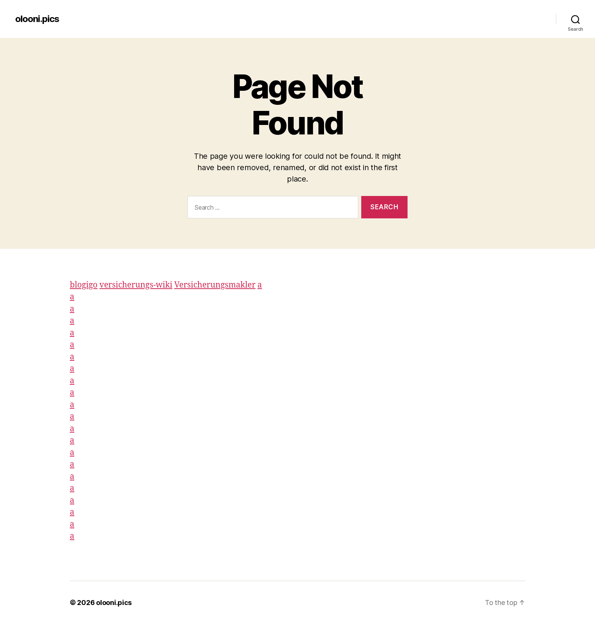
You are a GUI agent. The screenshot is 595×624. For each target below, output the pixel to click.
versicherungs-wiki (135, 285)
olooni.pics (37, 19)
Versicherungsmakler (214, 285)
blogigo (84, 285)
